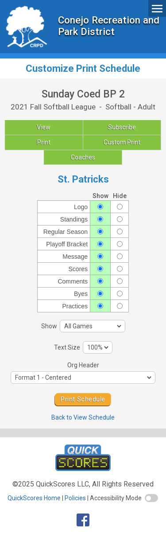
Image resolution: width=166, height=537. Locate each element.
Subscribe (122, 127)
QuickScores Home (34, 498)
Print (43, 142)
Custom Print (122, 142)
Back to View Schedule (83, 417)
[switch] (151, 498)
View (43, 127)
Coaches (83, 157)
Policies (75, 498)
